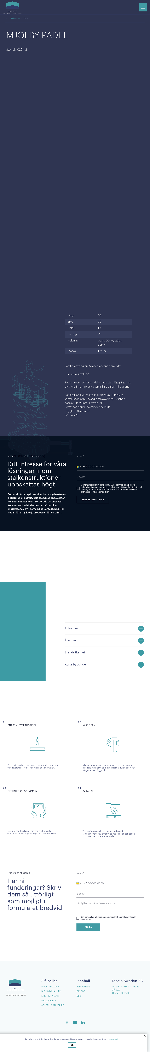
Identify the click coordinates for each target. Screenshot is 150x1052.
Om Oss (80, 991)
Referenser (15, 18)
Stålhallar (49, 981)
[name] (110, 456)
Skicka (88, 927)
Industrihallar (50, 987)
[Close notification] (144, 1035)
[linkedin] (83, 1022)
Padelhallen (48, 1001)
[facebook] (67, 1022)
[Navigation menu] (143, 7)
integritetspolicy (113, 1039)
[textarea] (110, 906)
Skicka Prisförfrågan (93, 500)
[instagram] (75, 1022)
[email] (110, 477)
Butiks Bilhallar (51, 991)
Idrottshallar (50, 996)
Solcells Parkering (52, 1005)
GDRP (79, 996)
